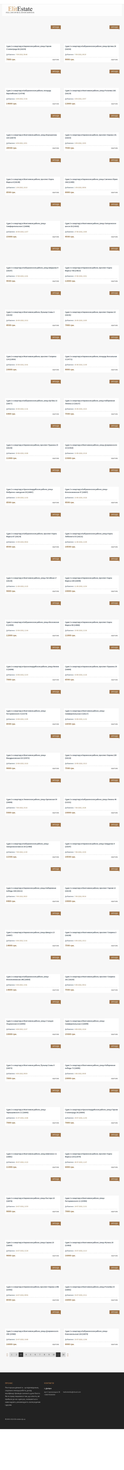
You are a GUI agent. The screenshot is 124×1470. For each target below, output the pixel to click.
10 (53, 1396)
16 (63, 1396)
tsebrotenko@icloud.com (71, 1433)
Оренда (60, 9)
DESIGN (115, 9)
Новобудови (103, 9)
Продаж (71, 9)
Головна (49, 9)
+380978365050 (49, 1436)
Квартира (55, 55)
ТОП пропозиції (86, 9)
